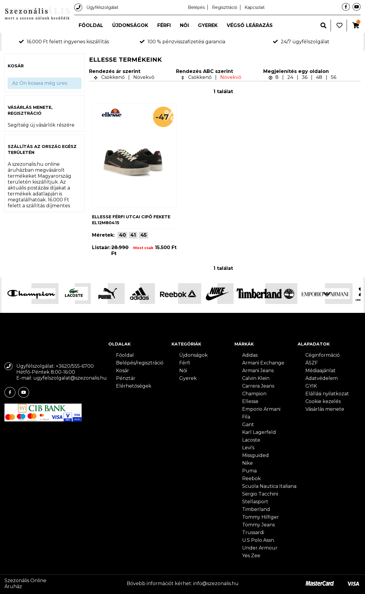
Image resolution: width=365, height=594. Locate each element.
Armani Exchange (263, 363)
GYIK (311, 386)
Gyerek (208, 25)
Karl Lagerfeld (259, 432)
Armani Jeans (258, 370)
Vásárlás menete (324, 409)
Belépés (196, 7)
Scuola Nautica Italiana (269, 486)
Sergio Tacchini (260, 494)
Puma (249, 471)
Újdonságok (130, 25)
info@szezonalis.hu (216, 583)
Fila (246, 417)
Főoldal (91, 25)
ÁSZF (311, 363)
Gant (248, 424)
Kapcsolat (255, 7)
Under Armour (259, 548)
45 (143, 235)
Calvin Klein (255, 378)
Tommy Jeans (258, 525)
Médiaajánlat (320, 370)
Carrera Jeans (258, 386)
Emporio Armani (261, 409)
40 (122, 235)
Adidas (250, 355)
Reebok (251, 478)
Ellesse (250, 401)
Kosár (122, 370)
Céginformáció (322, 355)
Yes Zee (251, 555)
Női (184, 25)
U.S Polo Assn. (258, 540)
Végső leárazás (250, 25)
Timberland (256, 509)
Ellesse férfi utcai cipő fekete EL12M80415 (131, 219)
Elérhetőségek (133, 386)
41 (133, 235)
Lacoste (251, 440)
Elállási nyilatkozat (327, 393)
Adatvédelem (321, 378)
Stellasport (255, 501)
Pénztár (125, 378)
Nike (247, 463)
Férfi (164, 25)
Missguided (255, 455)
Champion (254, 393)
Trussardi (253, 532)
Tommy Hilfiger (260, 517)
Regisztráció (224, 7)
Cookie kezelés (323, 401)
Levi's (248, 447)
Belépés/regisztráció (140, 363)
